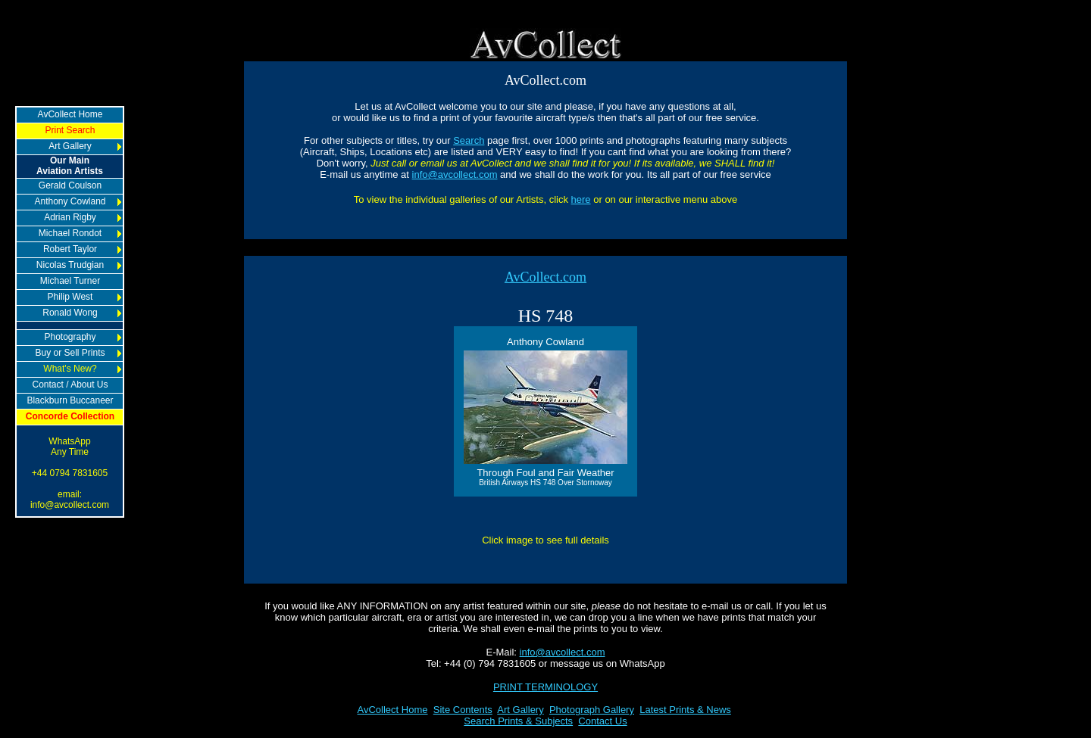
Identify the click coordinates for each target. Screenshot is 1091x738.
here (581, 199)
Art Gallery (520, 709)
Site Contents (462, 709)
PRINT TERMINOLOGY (545, 687)
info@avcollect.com (455, 174)
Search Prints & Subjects (518, 721)
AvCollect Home (393, 709)
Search (468, 140)
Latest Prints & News (685, 709)
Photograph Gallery (591, 709)
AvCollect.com (545, 277)
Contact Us (602, 721)
